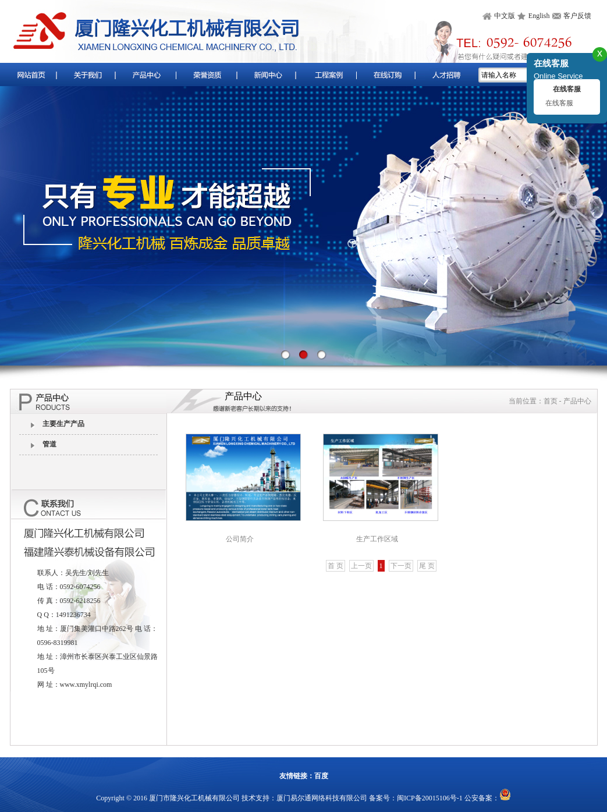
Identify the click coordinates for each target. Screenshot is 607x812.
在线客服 (559, 103)
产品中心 (577, 401)
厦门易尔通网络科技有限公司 (321, 798)
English (539, 16)
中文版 (504, 16)
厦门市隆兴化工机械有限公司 (194, 798)
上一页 (361, 566)
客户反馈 (577, 16)
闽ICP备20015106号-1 (430, 798)
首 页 (335, 566)
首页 (551, 401)
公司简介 (240, 539)
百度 (321, 776)
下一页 (401, 566)
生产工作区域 (377, 539)
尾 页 (427, 566)
